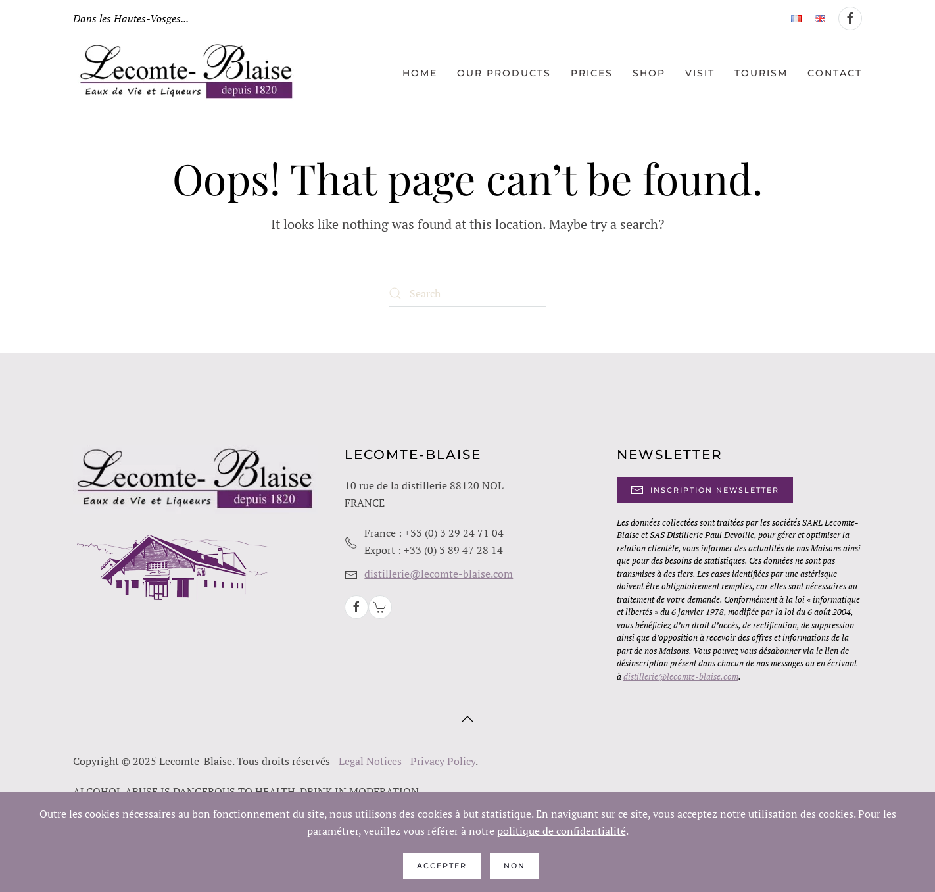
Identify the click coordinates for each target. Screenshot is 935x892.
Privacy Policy (442, 761)
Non (514, 865)
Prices (592, 73)
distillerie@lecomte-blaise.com (438, 573)
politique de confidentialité (561, 831)
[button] (467, 719)
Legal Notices (370, 761)
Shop (649, 73)
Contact (834, 73)
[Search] (467, 293)
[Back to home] (188, 73)
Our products (504, 73)
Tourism (761, 73)
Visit (700, 73)
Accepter (442, 865)
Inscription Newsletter (705, 490)
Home (419, 73)
